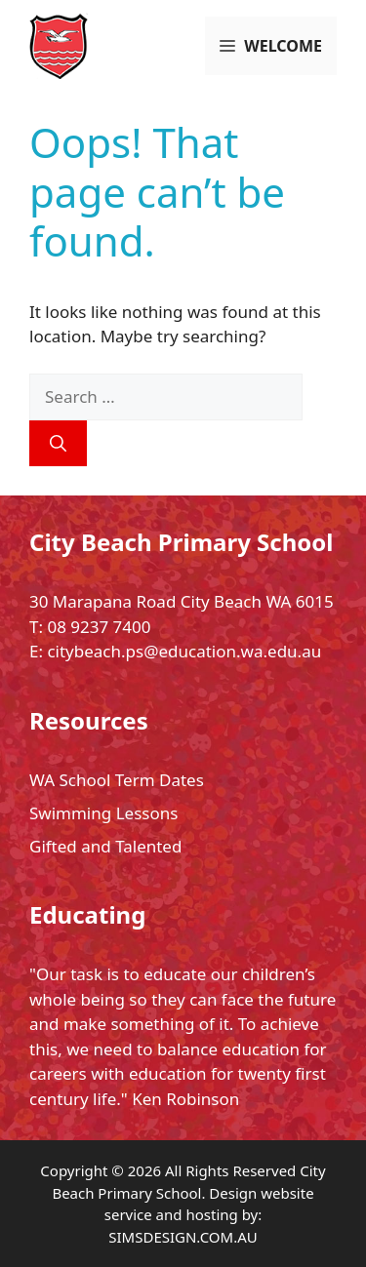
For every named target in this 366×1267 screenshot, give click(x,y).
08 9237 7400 (98, 626)
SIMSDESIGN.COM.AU (182, 1237)
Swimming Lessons (103, 813)
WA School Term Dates (116, 780)
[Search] (58, 443)
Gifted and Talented (105, 846)
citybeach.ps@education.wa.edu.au (184, 651)
